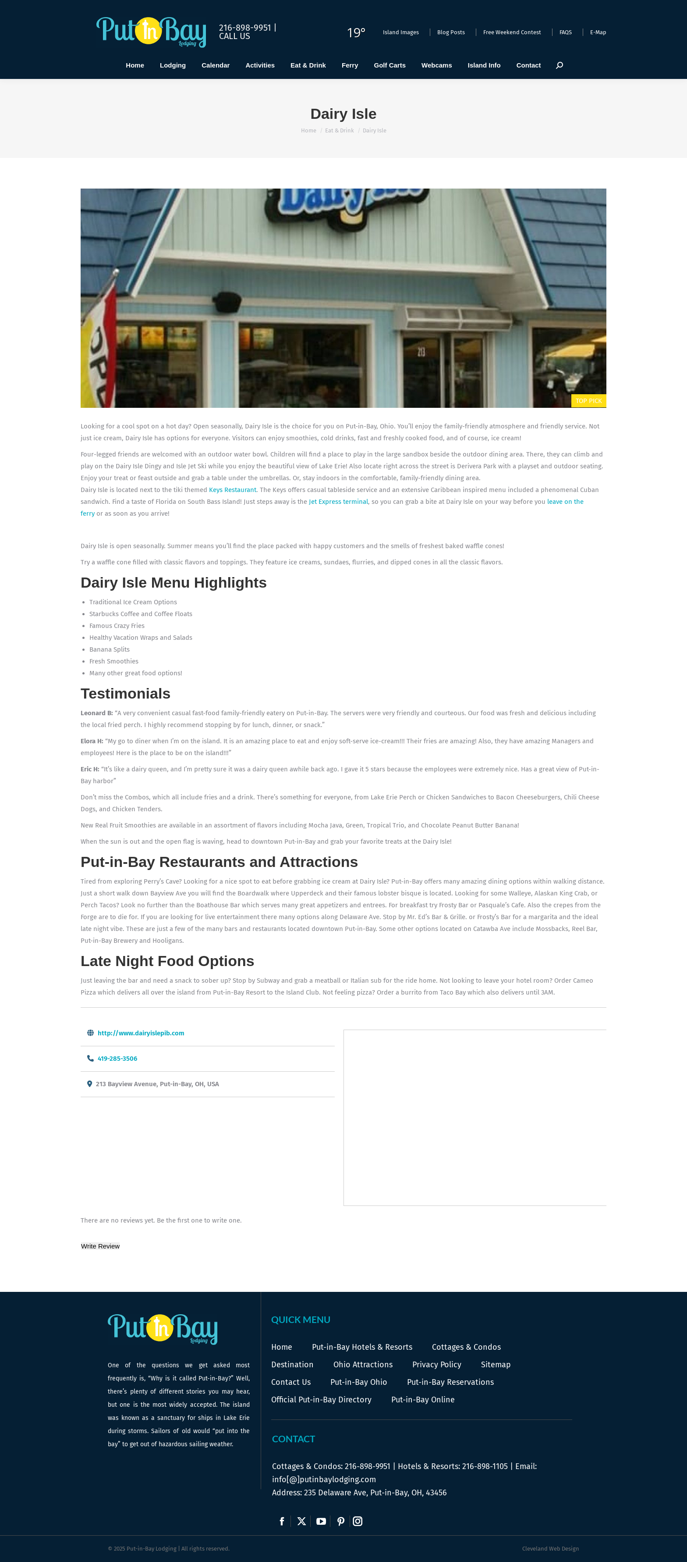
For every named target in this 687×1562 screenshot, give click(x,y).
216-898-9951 (367, 1466)
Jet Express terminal (338, 502)
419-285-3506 (117, 1059)
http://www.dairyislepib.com (141, 1033)
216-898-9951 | (248, 27)
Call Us (234, 36)
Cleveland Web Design (550, 1548)
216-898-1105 (485, 1466)
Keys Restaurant (232, 490)
